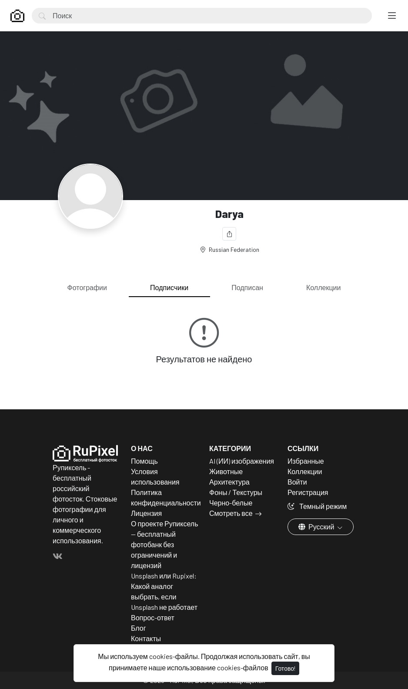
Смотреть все (231, 513)
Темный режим (317, 506)
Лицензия (146, 513)
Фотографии (87, 287)
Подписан (247, 287)
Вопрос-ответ (152, 617)
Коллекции (323, 287)
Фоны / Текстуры (235, 492)
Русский (316, 526)
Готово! (285, 668)
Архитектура (229, 482)
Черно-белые (230, 502)
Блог (138, 628)
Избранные (306, 461)
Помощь (144, 461)
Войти (297, 482)
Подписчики (169, 287)
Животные (226, 471)
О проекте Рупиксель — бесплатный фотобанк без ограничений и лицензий (164, 544)
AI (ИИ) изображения (241, 461)
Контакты (146, 638)
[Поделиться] (229, 234)
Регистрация (308, 492)
